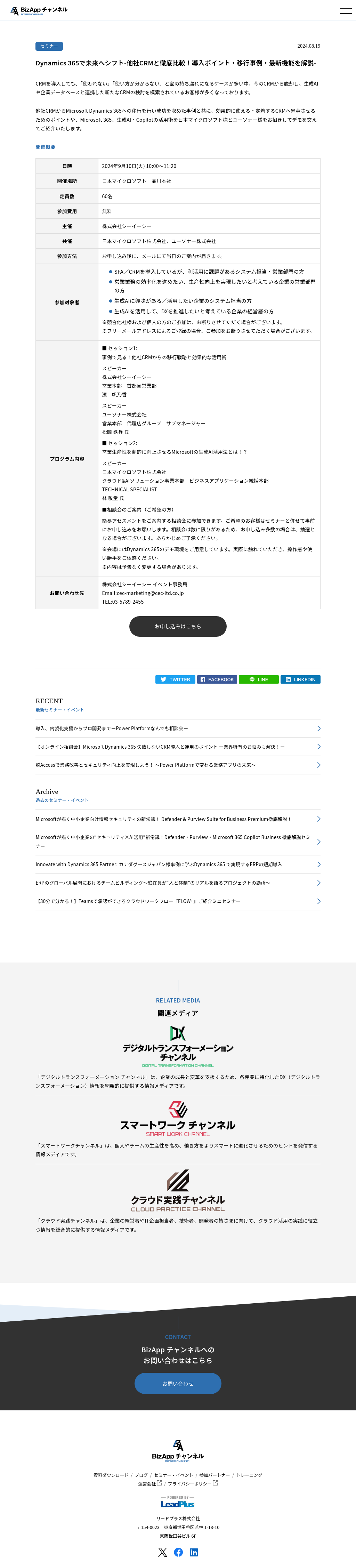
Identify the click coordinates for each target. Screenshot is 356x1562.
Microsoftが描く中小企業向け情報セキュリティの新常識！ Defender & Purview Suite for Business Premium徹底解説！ (163, 819)
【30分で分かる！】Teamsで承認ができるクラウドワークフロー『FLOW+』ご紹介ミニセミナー (138, 901)
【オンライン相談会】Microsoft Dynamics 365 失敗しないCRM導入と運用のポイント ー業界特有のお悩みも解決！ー (160, 746)
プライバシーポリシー (193, 1483)
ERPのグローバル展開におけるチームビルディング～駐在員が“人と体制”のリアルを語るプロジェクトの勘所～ (152, 882)
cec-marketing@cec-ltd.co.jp (150, 592)
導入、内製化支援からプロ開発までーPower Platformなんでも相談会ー (111, 728)
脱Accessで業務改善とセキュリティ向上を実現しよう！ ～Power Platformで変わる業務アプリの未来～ (145, 765)
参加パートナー (215, 1475)
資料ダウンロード (111, 1475)
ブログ (141, 1475)
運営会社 (150, 1483)
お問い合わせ (178, 1383)
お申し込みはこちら (178, 626)
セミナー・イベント (173, 1475)
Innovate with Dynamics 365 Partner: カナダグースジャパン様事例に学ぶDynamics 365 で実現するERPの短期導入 (158, 864)
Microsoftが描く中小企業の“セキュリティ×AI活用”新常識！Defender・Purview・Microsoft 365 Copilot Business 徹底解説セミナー (172, 841)
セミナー (49, 45)
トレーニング (249, 1475)
